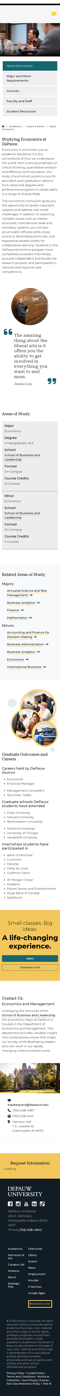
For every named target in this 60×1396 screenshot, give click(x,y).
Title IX (46, 1383)
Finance (13, 610)
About (12, 1277)
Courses (13, 91)
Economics (15, 659)
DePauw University (19, 16)
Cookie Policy (35, 1373)
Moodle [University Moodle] (33, 1280)
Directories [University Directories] (35, 1248)
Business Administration (25, 644)
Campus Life (16, 1264)
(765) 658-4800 (30, 1230)
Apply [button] (30, 958)
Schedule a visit (40, 1304)
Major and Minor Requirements (19, 78)
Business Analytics (21, 603)
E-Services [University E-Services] (35, 1286)
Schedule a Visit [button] (30, 967)
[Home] (3, 126)
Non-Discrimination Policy (23, 1383)
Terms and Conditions (21, 1376)
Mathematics (17, 618)
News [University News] (32, 1267)
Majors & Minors (35, 126)
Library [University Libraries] (32, 1255)
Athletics (13, 1270)
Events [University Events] (32, 1261)
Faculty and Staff (19, 101)
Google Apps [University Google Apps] (36, 1293)
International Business (24, 667)
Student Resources (21, 111)
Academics (15, 126)
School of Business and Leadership (28, 1015)
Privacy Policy (15, 1373)
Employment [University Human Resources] (36, 1274)
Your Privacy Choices (35, 1380)
